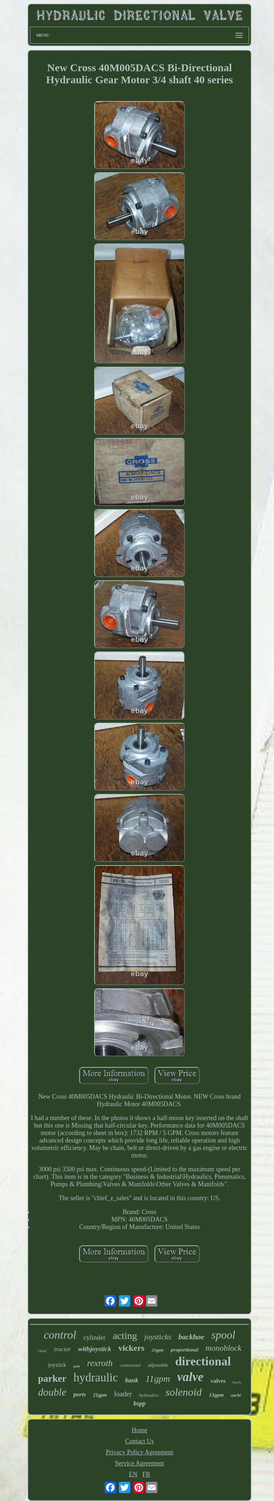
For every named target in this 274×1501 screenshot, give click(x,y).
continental (130, 1365)
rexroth (100, 1363)
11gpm (158, 1379)
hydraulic (95, 1377)
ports (79, 1394)
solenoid (184, 1392)
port (76, 1366)
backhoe (191, 1337)
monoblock (224, 1348)
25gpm (157, 1350)
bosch (237, 1382)
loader (123, 1394)
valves (217, 1381)
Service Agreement (139, 1463)
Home (139, 1430)
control (60, 1334)
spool (223, 1335)
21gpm (100, 1395)
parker (52, 1378)
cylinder (94, 1337)
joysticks (157, 1336)
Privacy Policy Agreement (139, 1452)
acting (125, 1335)
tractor (62, 1349)
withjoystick (94, 1349)
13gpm (216, 1395)
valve (190, 1377)
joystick (57, 1365)
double (52, 1392)
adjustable (158, 1365)
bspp (139, 1403)
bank (131, 1380)
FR (146, 1474)
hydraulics (148, 1395)
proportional (184, 1350)
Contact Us (139, 1441)
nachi (236, 1395)
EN (133, 1474)
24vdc (42, 1351)
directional (203, 1361)
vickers (131, 1348)
